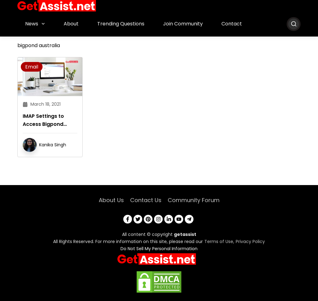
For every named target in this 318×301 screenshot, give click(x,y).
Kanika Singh (52, 145)
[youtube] (179, 219)
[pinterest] (148, 219)
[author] (30, 144)
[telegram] (189, 219)
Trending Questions (120, 23)
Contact (231, 23)
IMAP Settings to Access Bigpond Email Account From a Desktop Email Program (48, 120)
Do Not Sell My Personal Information (159, 249)
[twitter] (138, 219)
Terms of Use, (219, 241)
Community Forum (194, 200)
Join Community (183, 23)
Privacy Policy (250, 241)
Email (31, 66)
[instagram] (158, 219)
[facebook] (127, 219)
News (31, 23)
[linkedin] (168, 219)
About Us (111, 200)
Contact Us (145, 200)
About (71, 23)
